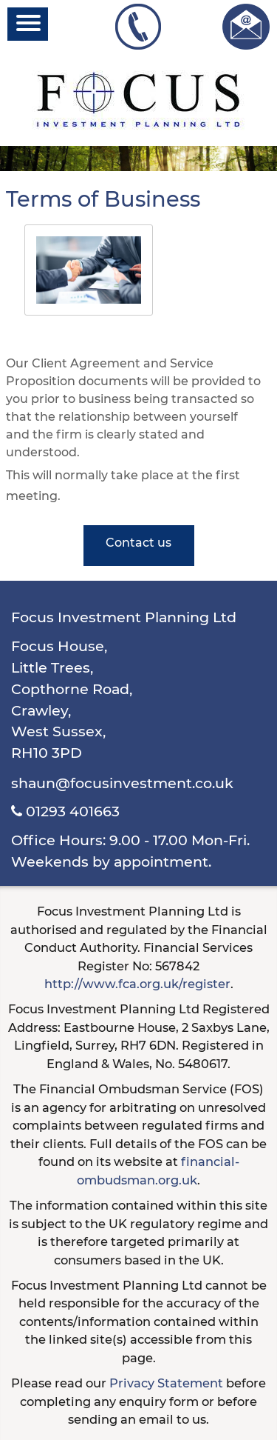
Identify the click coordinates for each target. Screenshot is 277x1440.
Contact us (138, 543)
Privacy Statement (166, 1383)
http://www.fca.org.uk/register (137, 983)
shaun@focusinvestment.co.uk (122, 783)
